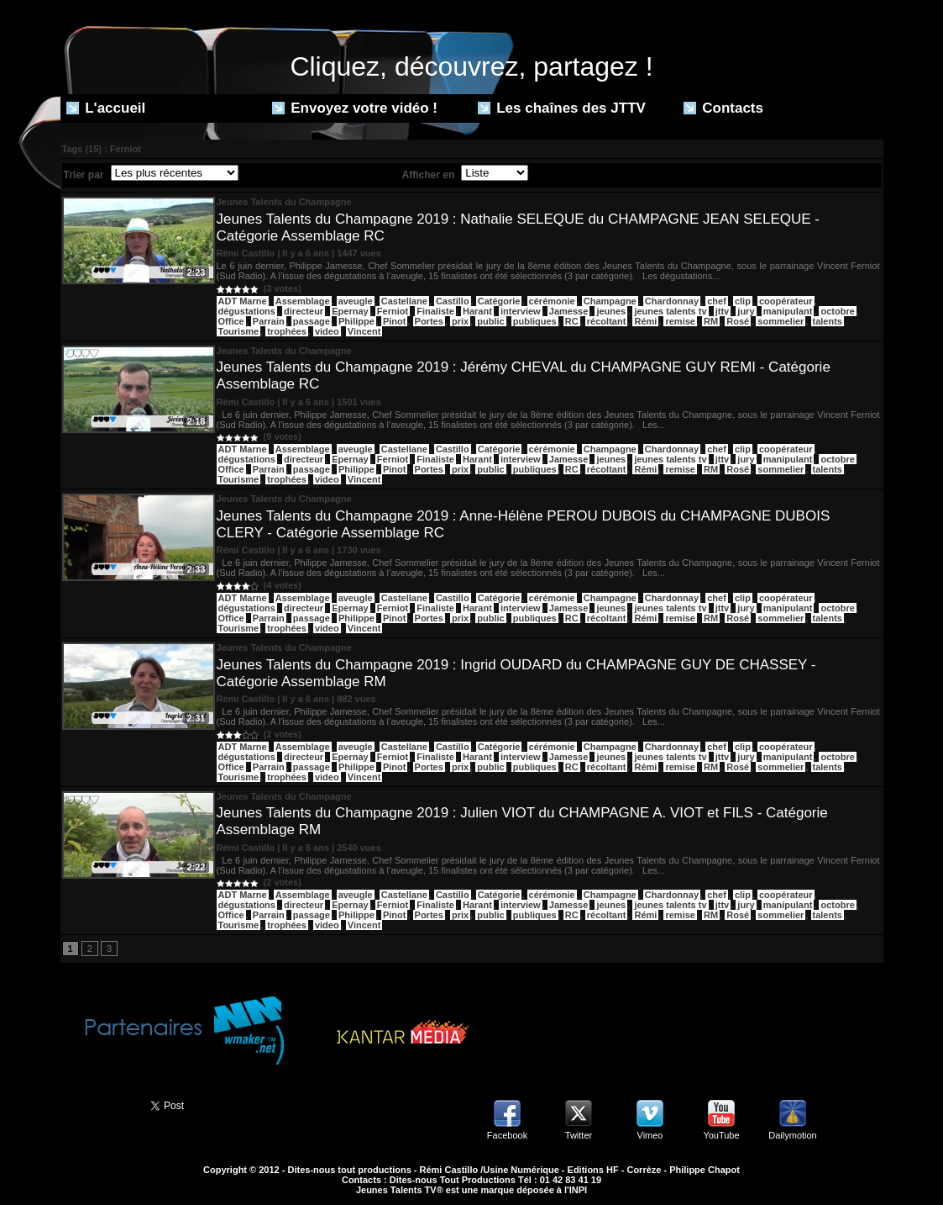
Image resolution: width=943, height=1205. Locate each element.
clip (743, 301)
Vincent (364, 331)
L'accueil (106, 108)
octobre (837, 311)
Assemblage (302, 301)
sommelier (780, 321)
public (490, 321)
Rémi (645, 321)
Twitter (578, 1135)
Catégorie (499, 301)
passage (311, 321)
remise (679, 321)
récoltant (606, 321)
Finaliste (435, 311)
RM (711, 321)
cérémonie (552, 301)
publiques (535, 321)
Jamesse (569, 311)
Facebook (507, 1135)
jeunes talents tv (670, 311)
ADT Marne (242, 301)
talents (827, 321)
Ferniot (392, 311)
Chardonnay (672, 301)
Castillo (452, 301)
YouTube (721, 1135)
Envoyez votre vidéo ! (355, 108)
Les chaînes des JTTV (562, 108)
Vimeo (650, 1135)
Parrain (269, 321)
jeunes (611, 311)
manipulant (788, 311)
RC (572, 321)
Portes (429, 321)
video (327, 331)
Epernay (350, 311)
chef (716, 301)
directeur (303, 311)
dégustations (246, 311)
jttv (722, 311)
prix (460, 321)
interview (520, 311)
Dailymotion (792, 1135)
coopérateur (786, 301)
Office (231, 321)
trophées (286, 331)
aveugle (355, 301)
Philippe (356, 321)
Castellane (404, 301)
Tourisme (238, 331)
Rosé (737, 321)
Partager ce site (98, 1104)
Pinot (394, 321)
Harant (477, 311)
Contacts (723, 108)
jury (745, 311)
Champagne (610, 301)
